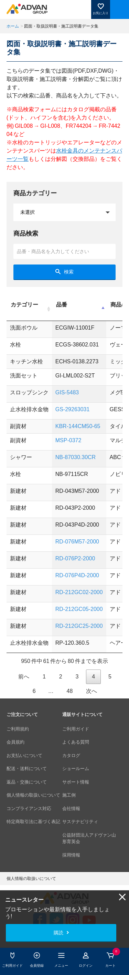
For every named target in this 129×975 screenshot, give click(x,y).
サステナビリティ (80, 821)
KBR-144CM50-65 (77, 426)
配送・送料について (27, 768)
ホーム (13, 26)
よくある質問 (75, 742)
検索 (69, 271)
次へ (91, 691)
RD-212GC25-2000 (79, 626)
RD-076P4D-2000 (77, 575)
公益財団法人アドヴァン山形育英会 (89, 838)
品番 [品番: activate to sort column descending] (61, 305)
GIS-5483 (67, 392)
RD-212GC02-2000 (79, 592)
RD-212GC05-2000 (79, 609)
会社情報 (71, 808)
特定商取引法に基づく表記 (33, 821)
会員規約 (15, 742)
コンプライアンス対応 (29, 808)
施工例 (69, 795)
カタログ (71, 755)
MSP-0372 (68, 440)
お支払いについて (24, 755)
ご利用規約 (18, 729)
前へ (23, 677)
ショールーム (75, 768)
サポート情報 (75, 782)
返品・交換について (27, 782)
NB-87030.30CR (75, 457)
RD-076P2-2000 (75, 558)
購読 (58, 932)
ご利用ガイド (75, 729)
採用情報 (71, 855)
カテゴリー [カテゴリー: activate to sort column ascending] (24, 305)
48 (69, 691)
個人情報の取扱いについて (33, 795)
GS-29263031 (72, 409)
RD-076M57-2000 (77, 541)
